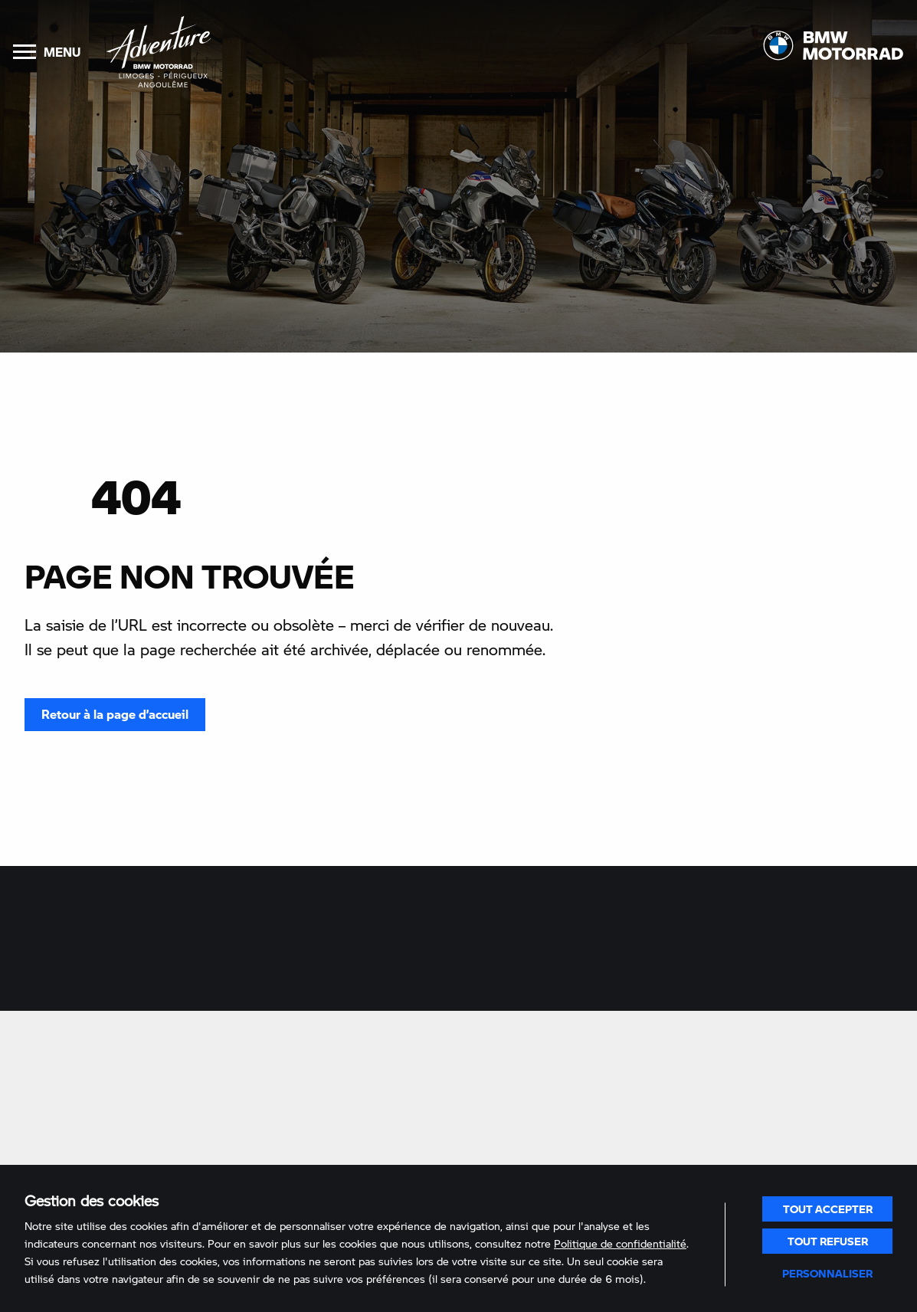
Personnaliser (827, 1273)
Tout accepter (828, 1208)
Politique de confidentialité (620, 1243)
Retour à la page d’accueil (114, 714)
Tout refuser (828, 1241)
